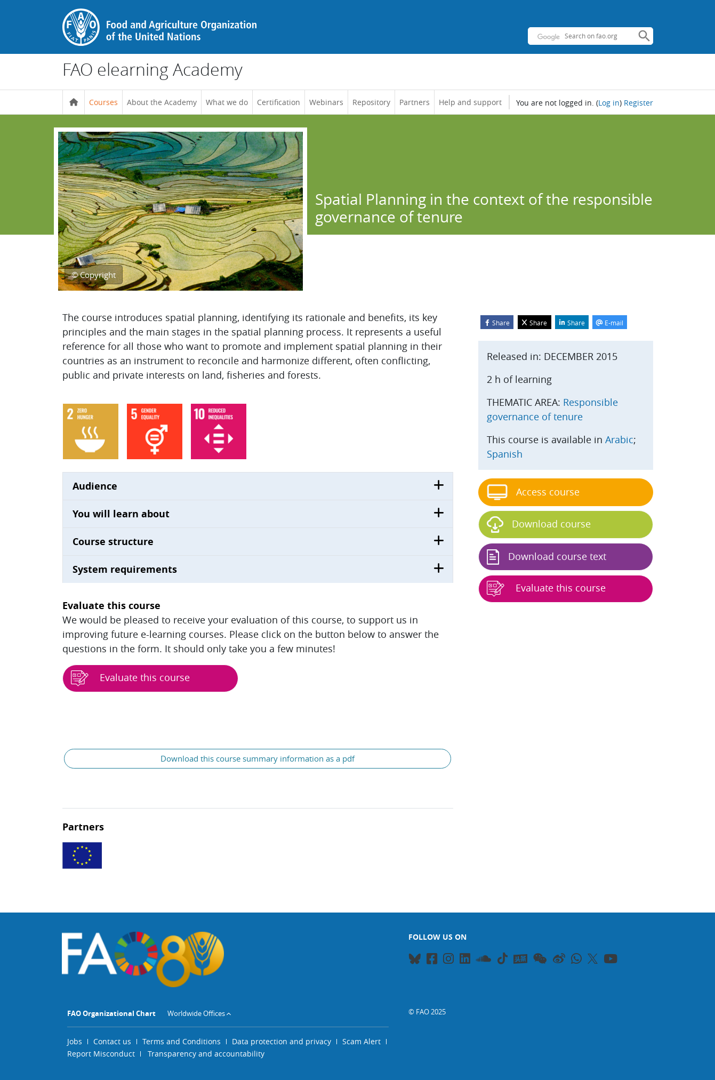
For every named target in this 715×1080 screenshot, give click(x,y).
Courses (103, 102)
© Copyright (93, 274)
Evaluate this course (130, 678)
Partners (414, 102)
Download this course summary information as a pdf (257, 758)
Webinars (326, 102)
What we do (227, 102)
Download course (539, 524)
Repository (371, 102)
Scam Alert (361, 1041)
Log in (609, 103)
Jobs (74, 1041)
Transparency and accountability (206, 1054)
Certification (278, 102)
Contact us (112, 1041)
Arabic (619, 439)
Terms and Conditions (181, 1041)
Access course (533, 492)
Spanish (505, 453)
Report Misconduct (101, 1054)
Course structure (113, 541)
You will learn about (121, 514)
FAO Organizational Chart (111, 1013)
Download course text (546, 557)
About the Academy (162, 102)
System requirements (125, 569)
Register (638, 103)
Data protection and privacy (281, 1041)
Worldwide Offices (196, 1013)
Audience (95, 486)
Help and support (470, 102)
